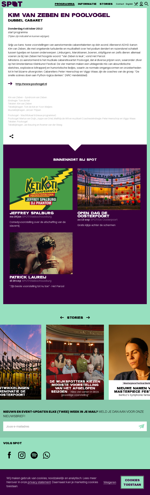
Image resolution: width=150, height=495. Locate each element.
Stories (106, 4)
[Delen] (11, 136)
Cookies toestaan (132, 482)
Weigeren (109, 482)
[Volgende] (88, 317)
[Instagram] (22, 455)
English (129, 4)
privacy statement (39, 482)
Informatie (87, 4)
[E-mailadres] (75, 426)
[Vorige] (62, 317)
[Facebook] (9, 455)
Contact (120, 4)
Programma (65, 4)
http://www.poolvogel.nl (31, 83)
